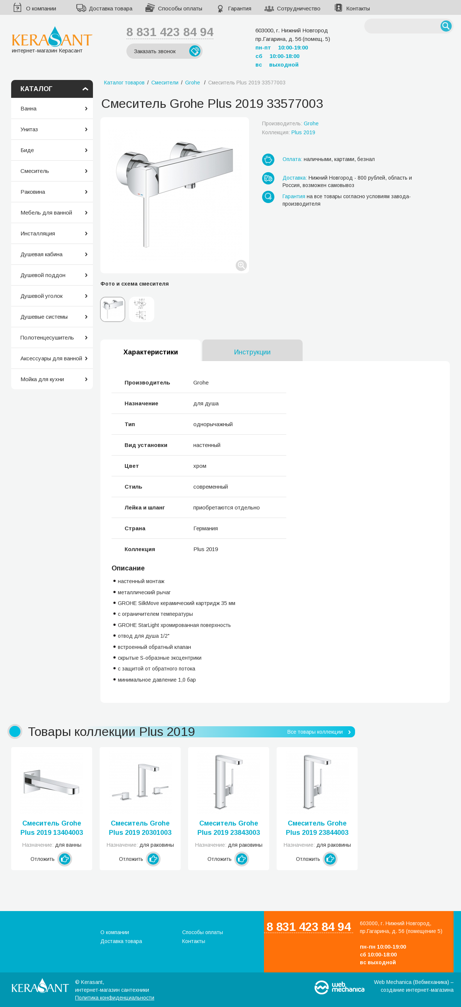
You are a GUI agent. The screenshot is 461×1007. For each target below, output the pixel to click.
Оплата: (292, 159)
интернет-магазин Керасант (52, 39)
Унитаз (29, 129)
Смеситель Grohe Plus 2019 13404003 (51, 828)
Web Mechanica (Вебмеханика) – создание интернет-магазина (414, 986)
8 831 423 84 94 (169, 32)
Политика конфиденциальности (114, 998)
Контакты (358, 8)
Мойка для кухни (42, 379)
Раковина (32, 192)
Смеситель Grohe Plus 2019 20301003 (140, 828)
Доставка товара (110, 8)
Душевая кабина (41, 254)
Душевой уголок (41, 296)
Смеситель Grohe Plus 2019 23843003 (228, 828)
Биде (27, 150)
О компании (41, 8)
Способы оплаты (180, 8)
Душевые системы (44, 316)
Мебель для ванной (46, 212)
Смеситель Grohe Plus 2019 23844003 (317, 828)
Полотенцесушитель (47, 337)
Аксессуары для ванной (51, 358)
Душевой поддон (42, 275)
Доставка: (295, 178)
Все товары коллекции (315, 732)
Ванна (28, 108)
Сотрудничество (298, 8)
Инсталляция (37, 233)
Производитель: (290, 123)
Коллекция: (288, 132)
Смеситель (34, 171)
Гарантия (239, 8)
